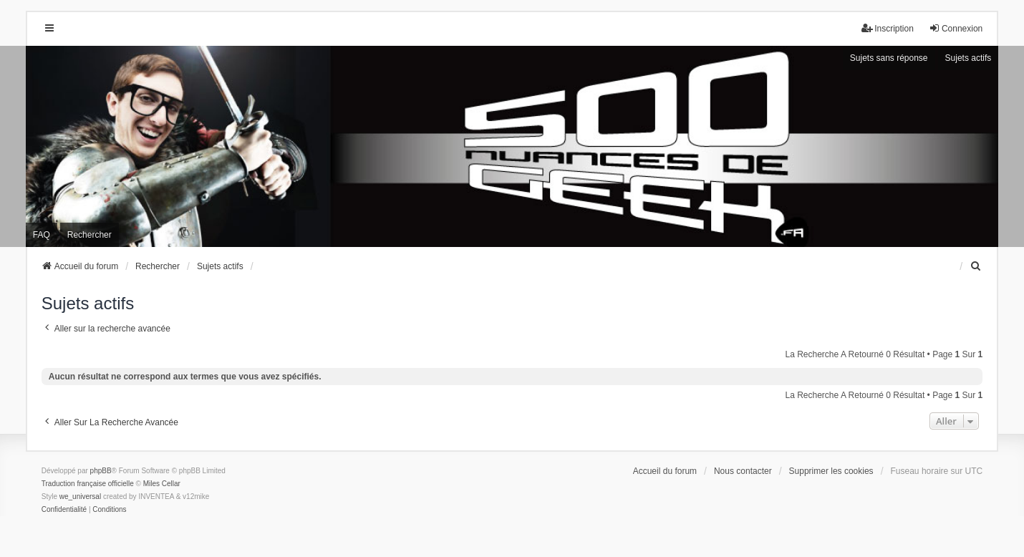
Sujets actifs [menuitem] (968, 58)
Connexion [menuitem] (955, 28)
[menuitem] (976, 266)
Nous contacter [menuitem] (743, 471)
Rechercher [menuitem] (89, 235)
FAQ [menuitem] (41, 235)
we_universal (80, 496)
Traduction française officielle (88, 484)
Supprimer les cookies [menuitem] (831, 471)
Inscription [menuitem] (887, 28)
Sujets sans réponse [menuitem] (889, 58)
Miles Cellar (161, 484)
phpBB (101, 471)
